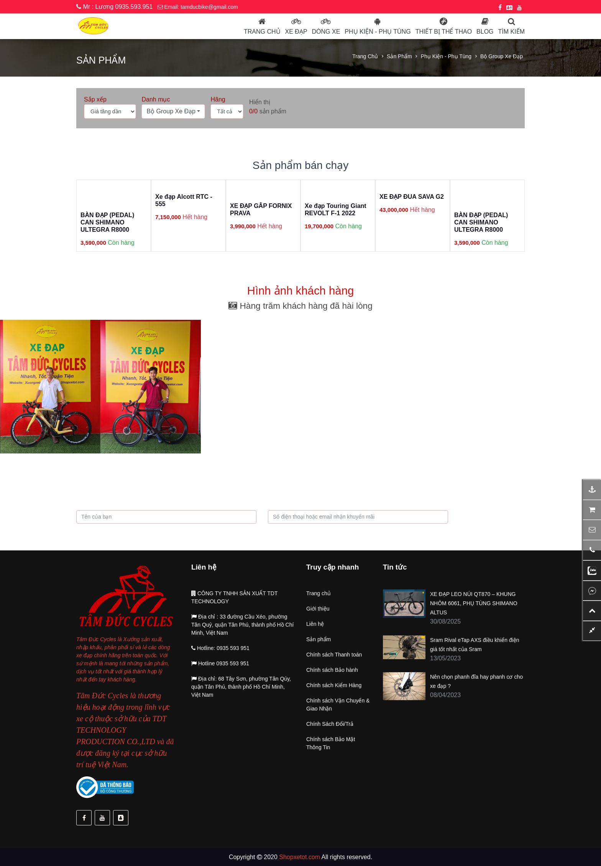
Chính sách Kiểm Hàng (333, 685)
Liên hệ (315, 624)
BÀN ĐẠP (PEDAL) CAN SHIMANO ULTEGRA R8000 (107, 222)
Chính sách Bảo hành (332, 670)
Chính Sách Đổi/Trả (329, 724)
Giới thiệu (318, 609)
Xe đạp (296, 31)
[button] (173, 111)
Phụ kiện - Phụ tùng (446, 56)
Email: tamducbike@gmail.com (198, 7)
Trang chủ (262, 31)
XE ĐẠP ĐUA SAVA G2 (411, 196)
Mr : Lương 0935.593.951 (114, 6)
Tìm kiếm (511, 31)
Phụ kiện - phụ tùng (378, 31)
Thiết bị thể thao (443, 31)
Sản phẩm (399, 56)
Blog (484, 31)
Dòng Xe (326, 31)
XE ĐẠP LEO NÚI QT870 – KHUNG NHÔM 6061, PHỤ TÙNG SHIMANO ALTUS (473, 603)
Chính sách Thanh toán (334, 655)
